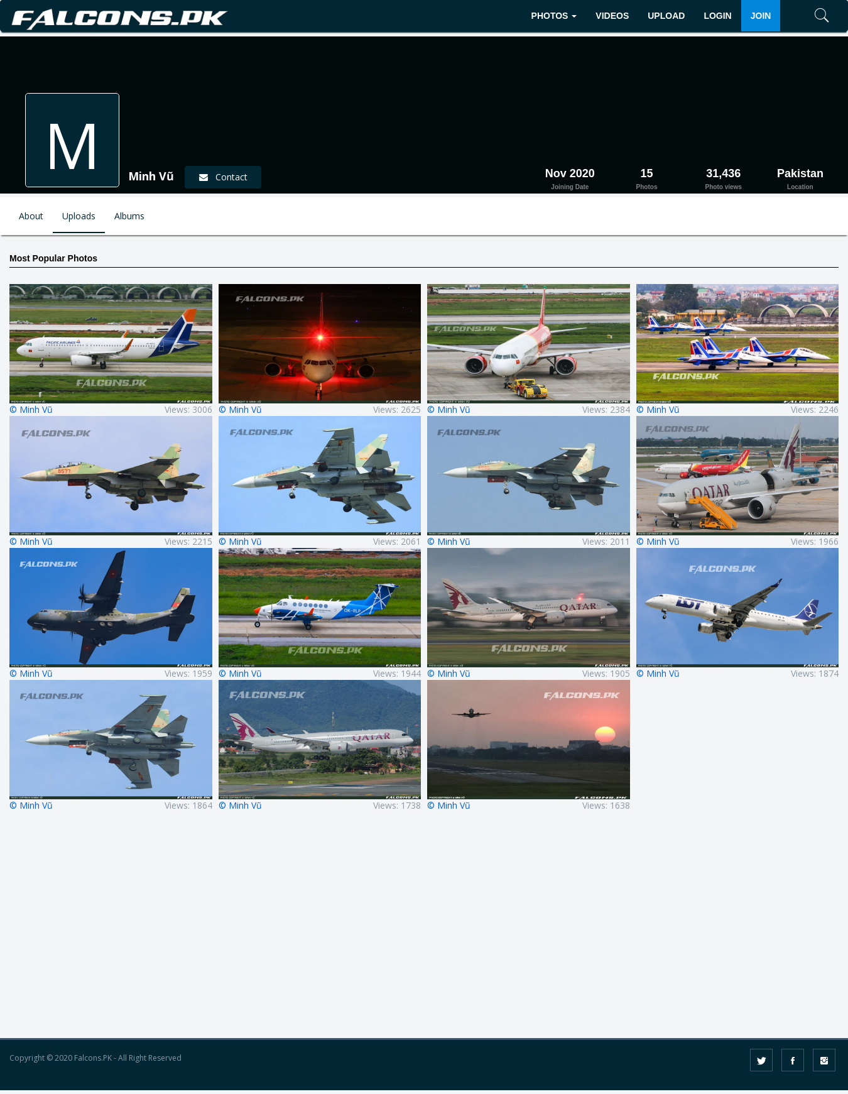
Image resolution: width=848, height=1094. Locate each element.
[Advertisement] (424, 934)
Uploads (78, 216)
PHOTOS (554, 16)
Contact (223, 177)
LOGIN (717, 16)
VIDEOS (612, 16)
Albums (129, 216)
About (31, 216)
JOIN (761, 16)
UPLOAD (666, 16)
